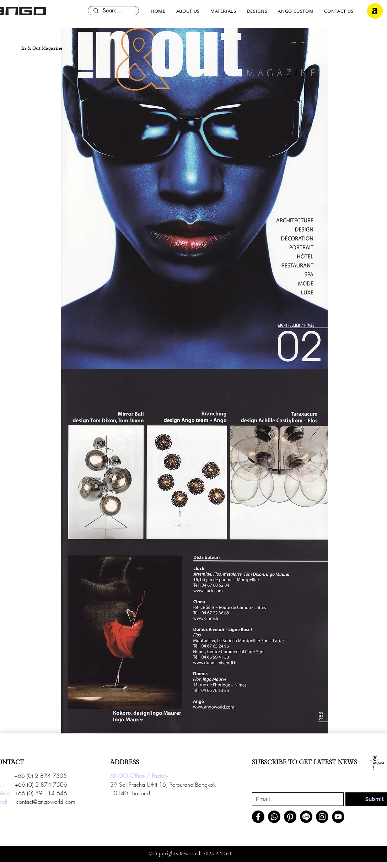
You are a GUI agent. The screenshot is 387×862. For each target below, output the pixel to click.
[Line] (306, 817)
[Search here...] (113, 10)
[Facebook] (258, 817)
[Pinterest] (290, 817)
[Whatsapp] (274, 817)
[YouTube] (338, 817)
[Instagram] (322, 817)
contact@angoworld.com (45, 802)
